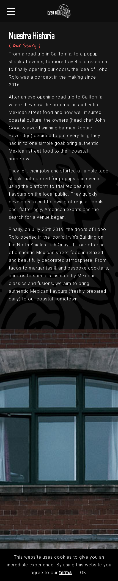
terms (65, 572)
